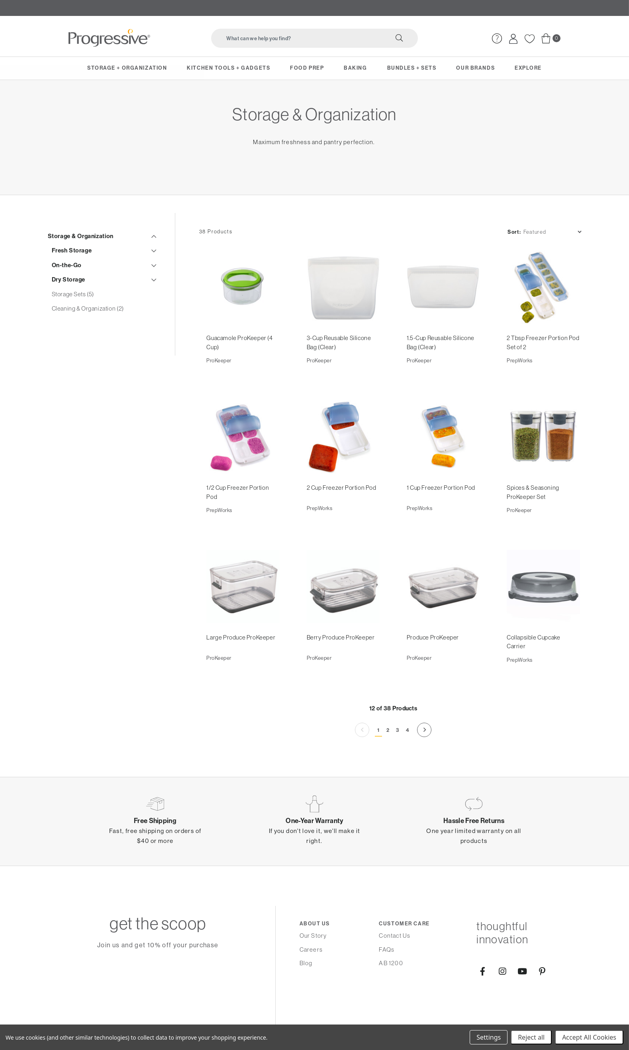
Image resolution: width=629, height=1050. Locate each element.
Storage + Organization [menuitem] (127, 68)
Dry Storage (69, 294)
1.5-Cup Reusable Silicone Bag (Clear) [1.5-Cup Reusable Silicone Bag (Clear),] (441, 364)
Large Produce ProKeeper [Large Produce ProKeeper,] (241, 659)
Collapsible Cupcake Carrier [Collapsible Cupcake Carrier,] (533, 664)
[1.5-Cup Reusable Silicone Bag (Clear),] (443, 308)
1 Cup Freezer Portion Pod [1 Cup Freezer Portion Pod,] (441, 509)
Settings (488, 1037)
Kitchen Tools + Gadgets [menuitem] (228, 68)
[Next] (425, 752)
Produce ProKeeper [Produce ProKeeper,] (433, 659)
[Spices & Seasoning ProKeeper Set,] (543, 458)
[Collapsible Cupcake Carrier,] (543, 609)
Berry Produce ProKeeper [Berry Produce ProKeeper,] (341, 659)
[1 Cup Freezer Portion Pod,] (443, 458)
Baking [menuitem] (355, 68)
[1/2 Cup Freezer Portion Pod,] (243, 458)
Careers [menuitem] (311, 973)
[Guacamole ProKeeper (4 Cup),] (243, 308)
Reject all (531, 1037)
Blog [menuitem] (306, 987)
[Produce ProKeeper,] (443, 609)
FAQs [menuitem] (386, 973)
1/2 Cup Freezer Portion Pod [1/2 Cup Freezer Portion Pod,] (238, 514)
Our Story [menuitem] (313, 959)
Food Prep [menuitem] (307, 68)
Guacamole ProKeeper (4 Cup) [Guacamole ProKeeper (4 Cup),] (240, 364)
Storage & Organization (81, 250)
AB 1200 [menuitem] (391, 987)
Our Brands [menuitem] (475, 68)
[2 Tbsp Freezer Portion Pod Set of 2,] (543, 308)
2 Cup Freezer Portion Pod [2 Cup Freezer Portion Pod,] (342, 509)
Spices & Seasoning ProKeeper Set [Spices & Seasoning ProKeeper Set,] (533, 514)
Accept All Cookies (589, 1037)
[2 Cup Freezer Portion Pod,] (343, 458)
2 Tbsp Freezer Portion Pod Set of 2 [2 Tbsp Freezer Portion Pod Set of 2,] (537, 364)
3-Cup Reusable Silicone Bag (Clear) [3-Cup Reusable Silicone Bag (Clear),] (339, 364)
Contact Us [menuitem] (394, 959)
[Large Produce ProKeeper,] (243, 609)
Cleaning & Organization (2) (88, 323)
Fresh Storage (72, 265)
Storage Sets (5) (73, 308)
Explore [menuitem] (528, 68)
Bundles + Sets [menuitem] (412, 68)
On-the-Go (67, 280)
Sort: (510, 250)
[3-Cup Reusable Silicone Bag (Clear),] (343, 308)
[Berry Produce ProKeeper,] (343, 609)
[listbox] (547, 249)
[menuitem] (497, 38)
